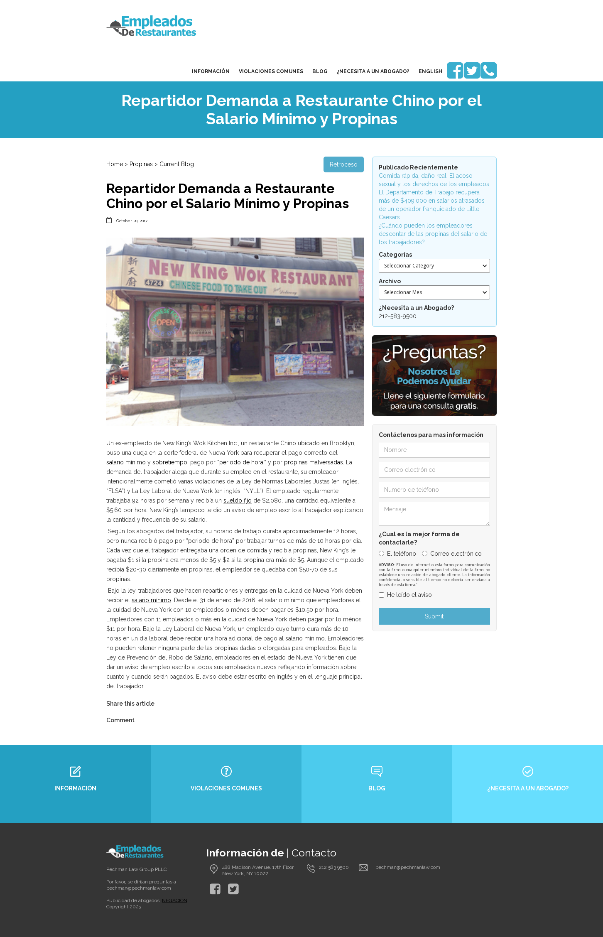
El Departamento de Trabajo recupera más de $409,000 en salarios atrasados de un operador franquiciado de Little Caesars (432, 205)
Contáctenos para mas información (431, 435)
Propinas (141, 164)
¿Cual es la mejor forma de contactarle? (419, 538)
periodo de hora (241, 462)
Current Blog (176, 164)
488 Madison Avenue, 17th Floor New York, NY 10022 (258, 870)
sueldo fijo (237, 500)
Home (114, 164)
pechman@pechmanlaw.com (138, 888)
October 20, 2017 (131, 220)
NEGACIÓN (174, 900)
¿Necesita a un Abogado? (373, 71)
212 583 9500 (334, 867)
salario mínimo (126, 462)
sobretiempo (169, 462)
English (430, 71)
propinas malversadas (313, 462)
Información (211, 71)
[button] (434, 265)
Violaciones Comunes (271, 71)
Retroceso (344, 164)
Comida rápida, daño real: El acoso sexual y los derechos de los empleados (434, 179)
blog (320, 71)
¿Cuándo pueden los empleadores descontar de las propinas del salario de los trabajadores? (433, 233)
